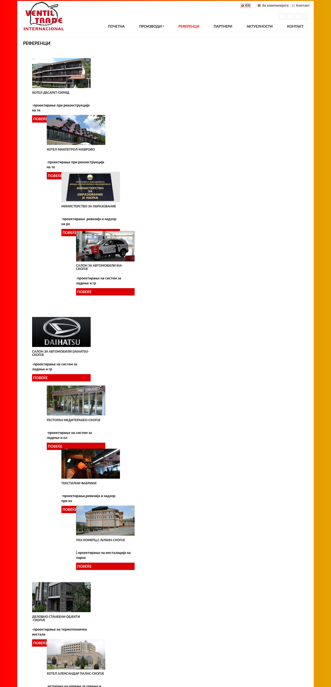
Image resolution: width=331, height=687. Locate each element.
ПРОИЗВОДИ (151, 26)
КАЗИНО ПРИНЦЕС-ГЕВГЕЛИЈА (194, 341)
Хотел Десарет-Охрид (50, 92)
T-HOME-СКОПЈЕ (253, 503)
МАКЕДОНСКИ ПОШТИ (189, 257)
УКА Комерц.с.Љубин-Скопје (264, 175)
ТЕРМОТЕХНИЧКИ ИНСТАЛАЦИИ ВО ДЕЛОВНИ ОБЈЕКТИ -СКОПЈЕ (60, 508)
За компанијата (275, 5)
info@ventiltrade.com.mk (182, 647)
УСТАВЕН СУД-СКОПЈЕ (119, 425)
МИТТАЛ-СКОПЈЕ (253, 420)
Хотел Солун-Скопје (258, 585)
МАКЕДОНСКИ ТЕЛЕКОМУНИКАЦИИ (268, 255)
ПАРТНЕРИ (223, 26)
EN (247, 5)
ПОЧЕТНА (116, 26)
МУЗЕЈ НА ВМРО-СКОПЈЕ (190, 425)
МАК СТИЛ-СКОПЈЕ (47, 422)
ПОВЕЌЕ (40, 119)
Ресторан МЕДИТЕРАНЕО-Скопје (128, 175)
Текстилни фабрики (188, 175)
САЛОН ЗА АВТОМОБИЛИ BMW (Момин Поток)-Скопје (126, 341)
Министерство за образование (198, 92)
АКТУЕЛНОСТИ (260, 26)
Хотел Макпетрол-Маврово (126, 92)
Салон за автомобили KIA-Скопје (263, 94)
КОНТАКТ (295, 26)
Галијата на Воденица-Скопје (128, 590)
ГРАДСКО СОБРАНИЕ (256, 338)
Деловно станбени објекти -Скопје (56, 259)
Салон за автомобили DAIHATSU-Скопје (60, 176)
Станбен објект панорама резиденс (193, 592)
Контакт (303, 5)
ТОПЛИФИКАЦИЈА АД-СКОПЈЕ (125, 507)
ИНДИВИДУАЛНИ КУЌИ (189, 509)
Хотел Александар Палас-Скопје (130, 257)
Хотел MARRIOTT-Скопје (52, 591)
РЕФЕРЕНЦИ (188, 26)
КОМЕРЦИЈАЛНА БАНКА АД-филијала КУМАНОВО (54, 341)
